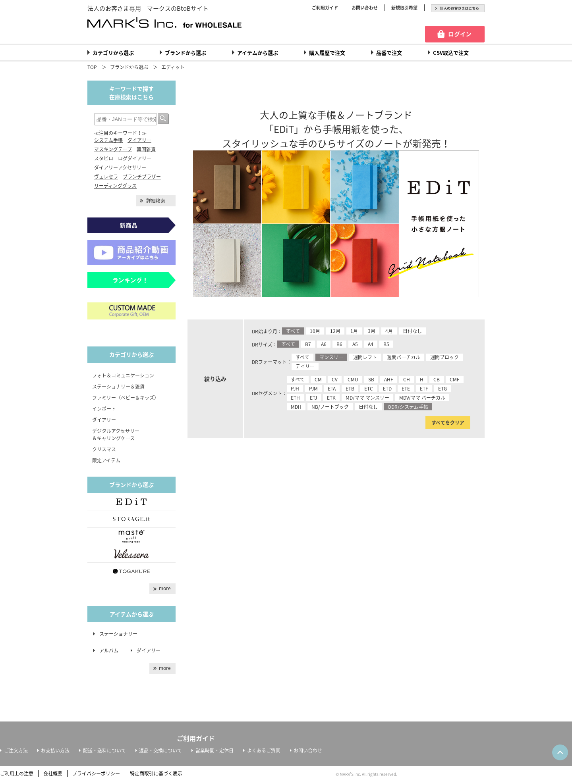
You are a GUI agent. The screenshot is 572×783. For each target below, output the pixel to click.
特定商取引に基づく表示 (156, 773)
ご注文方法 (16, 750)
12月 (335, 331)
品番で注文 (389, 52)
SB (371, 379)
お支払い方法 (55, 750)
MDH (296, 406)
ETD (387, 388)
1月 (354, 331)
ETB (350, 388)
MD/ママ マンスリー (367, 397)
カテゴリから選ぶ (113, 52)
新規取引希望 (404, 7)
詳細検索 (155, 200)
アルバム (111, 650)
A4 (370, 344)
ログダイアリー (134, 158)
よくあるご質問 (263, 750)
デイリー (305, 366)
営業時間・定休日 (214, 750)
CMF (455, 379)
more (165, 588)
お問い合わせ (365, 7)
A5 (355, 344)
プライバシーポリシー (96, 773)
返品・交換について (160, 750)
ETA (332, 388)
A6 (324, 344)
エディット (173, 67)
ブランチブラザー (142, 176)
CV (335, 379)
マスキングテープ (113, 149)
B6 (339, 344)
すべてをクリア (447, 422)
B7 (308, 344)
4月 (389, 331)
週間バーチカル (403, 357)
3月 (371, 331)
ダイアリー (139, 140)
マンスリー (331, 357)
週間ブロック (444, 357)
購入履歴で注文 (327, 52)
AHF (388, 379)
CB (436, 379)
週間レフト (365, 357)
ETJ (313, 397)
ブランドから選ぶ (185, 52)
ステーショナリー (118, 633)
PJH (295, 388)
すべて (293, 331)
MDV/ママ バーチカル (422, 397)
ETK (331, 397)
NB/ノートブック (330, 406)
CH (406, 379)
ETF (424, 388)
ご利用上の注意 (16, 773)
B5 (386, 344)
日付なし (412, 331)
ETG (442, 388)
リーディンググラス (115, 185)
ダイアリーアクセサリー (120, 167)
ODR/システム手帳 (408, 406)
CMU (353, 379)
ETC (368, 388)
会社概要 (52, 773)
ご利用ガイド (325, 7)
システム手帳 (108, 140)
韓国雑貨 (146, 149)
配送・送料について (104, 750)
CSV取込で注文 (451, 52)
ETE (406, 388)
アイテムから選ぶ (257, 52)
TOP (92, 67)
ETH (295, 397)
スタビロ (103, 158)
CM (318, 379)
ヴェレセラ (106, 176)
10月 (315, 331)
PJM (313, 388)
